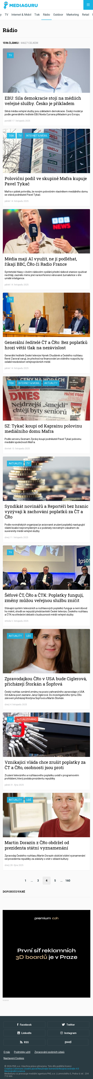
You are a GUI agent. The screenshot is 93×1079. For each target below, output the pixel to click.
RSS (24, 1038)
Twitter (68, 1021)
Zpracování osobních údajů (49, 1048)
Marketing (72, 14)
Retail (85, 14)
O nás (7, 1048)
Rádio (46, 14)
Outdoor (58, 14)
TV (6, 14)
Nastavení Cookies (14, 1054)
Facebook (24, 1021)
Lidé (28, 635)
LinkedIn (24, 1029)
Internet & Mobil (21, 14)
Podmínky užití (22, 1048)
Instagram (68, 1029)
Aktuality (51, 383)
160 (67, 880)
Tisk (37, 14)
